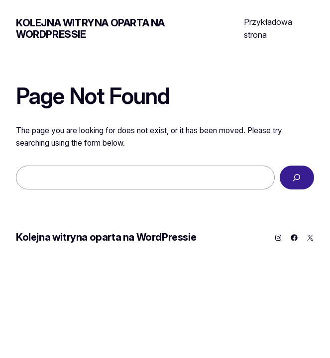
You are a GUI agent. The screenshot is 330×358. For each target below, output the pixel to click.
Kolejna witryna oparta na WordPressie (90, 28)
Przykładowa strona (268, 28)
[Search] (297, 178)
